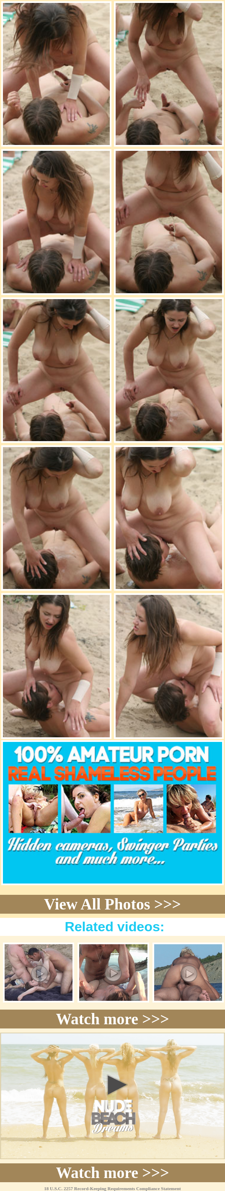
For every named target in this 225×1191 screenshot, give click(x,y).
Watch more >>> (112, 1019)
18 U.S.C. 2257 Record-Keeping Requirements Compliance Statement (112, 1188)
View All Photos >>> (112, 904)
